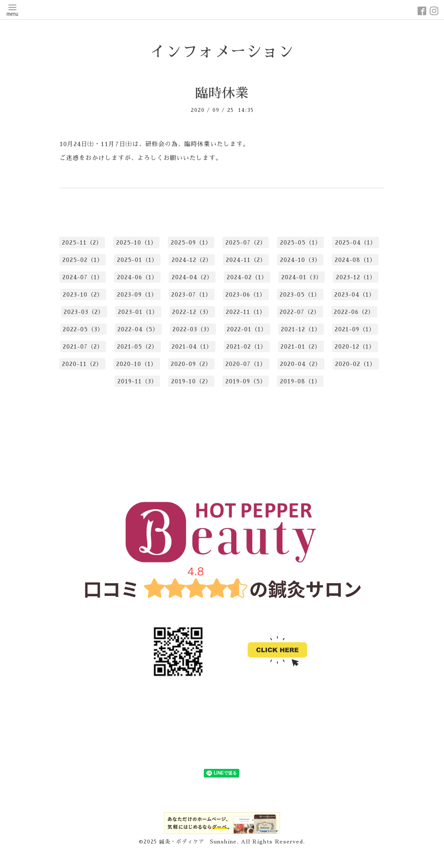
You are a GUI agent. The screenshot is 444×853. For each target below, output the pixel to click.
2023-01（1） (138, 312)
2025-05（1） (300, 242)
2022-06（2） (354, 312)
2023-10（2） (83, 294)
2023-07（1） (191, 294)
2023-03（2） (84, 312)
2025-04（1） (355, 242)
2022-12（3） (192, 312)
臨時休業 (222, 93)
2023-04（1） (354, 294)
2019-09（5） (245, 381)
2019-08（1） (300, 381)
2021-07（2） (83, 347)
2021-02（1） (246, 347)
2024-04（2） (192, 277)
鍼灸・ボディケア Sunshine (198, 841)
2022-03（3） (193, 329)
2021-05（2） (137, 347)
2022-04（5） (138, 329)
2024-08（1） (355, 260)
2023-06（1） (245, 294)
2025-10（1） (136, 242)
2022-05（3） (83, 329)
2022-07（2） (300, 312)
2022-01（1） (247, 329)
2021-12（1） (301, 329)
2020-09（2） (191, 364)
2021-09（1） (355, 329)
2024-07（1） (82, 277)
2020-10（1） (136, 364)
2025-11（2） (82, 242)
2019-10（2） (191, 381)
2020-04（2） (300, 364)
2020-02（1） (355, 364)
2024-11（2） (246, 260)
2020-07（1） (245, 364)
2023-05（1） (300, 294)
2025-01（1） (137, 260)
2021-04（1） (192, 347)
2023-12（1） (356, 277)
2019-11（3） (137, 381)
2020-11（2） (82, 364)
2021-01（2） (301, 347)
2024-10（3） (300, 260)
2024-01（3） (301, 277)
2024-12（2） (192, 260)
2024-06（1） (137, 277)
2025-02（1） (82, 260)
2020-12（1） (355, 347)
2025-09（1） (191, 242)
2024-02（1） (247, 277)
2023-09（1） (137, 294)
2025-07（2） (245, 242)
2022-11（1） (246, 312)
